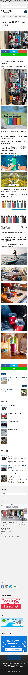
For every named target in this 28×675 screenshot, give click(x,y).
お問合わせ (13, 666)
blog (9, 28)
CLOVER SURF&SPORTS (17, 671)
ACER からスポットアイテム (14, 413)
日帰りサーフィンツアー (19, 663)
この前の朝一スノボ (12, 429)
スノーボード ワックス (13, 438)
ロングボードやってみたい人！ (8, 389)
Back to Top (14, 658)
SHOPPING (20, 666)
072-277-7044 (6, 535)
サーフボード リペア (19, 665)
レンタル (10, 665)
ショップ (7, 666)
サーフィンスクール (7, 663)
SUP (5, 665)
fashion (11, 28)
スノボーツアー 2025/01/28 (15, 421)
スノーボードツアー (12, 405)
